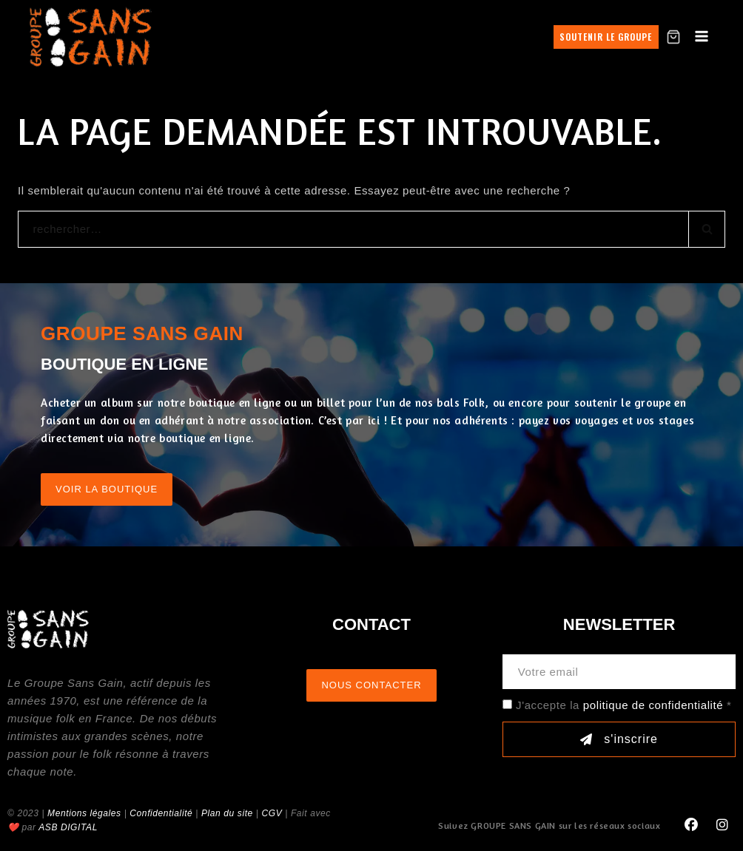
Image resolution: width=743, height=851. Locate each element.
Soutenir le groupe (605, 36)
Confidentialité (161, 813)
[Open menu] (702, 37)
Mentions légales (84, 813)
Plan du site (227, 813)
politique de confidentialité (653, 705)
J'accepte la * (623, 705)
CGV (271, 813)
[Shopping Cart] (673, 37)
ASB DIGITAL (68, 827)
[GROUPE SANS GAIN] (91, 36)
